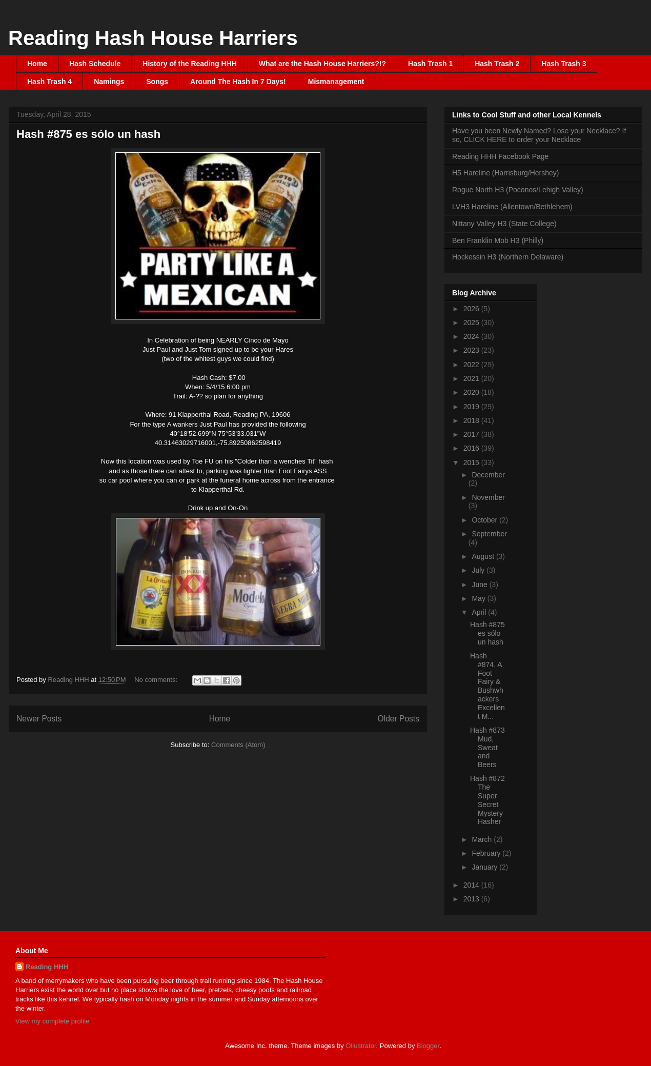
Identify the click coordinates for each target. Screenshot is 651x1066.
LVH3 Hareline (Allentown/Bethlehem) (512, 207)
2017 (472, 434)
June (480, 584)
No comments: (156, 679)
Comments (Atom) (238, 745)
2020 (472, 392)
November (488, 497)
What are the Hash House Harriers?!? (322, 63)
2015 (472, 462)
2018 (472, 420)
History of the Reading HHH (190, 63)
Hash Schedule (94, 63)
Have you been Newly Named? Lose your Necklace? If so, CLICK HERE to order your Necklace (539, 135)
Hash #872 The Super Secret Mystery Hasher (487, 800)
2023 (472, 350)
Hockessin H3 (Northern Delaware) (507, 257)
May (479, 598)
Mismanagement (336, 81)
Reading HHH (47, 967)
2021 (472, 378)
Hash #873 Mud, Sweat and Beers (487, 747)
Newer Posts (39, 718)
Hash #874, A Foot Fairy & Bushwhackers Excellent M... (487, 686)
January (485, 867)
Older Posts (398, 718)
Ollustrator (360, 1046)
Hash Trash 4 (49, 81)
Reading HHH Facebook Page (500, 156)
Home (37, 63)
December (488, 475)
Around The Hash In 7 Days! (238, 81)
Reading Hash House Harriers (153, 38)
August (484, 556)
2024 (472, 336)
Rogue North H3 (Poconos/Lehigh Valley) (517, 190)
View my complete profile (52, 1021)
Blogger (428, 1046)
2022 (472, 364)
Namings (109, 81)
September (489, 534)
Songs (157, 81)
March (483, 839)
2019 (472, 407)
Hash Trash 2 (497, 63)
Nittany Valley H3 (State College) (504, 223)
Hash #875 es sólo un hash (88, 134)
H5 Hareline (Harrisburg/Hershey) (505, 173)
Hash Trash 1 (430, 63)
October (485, 520)
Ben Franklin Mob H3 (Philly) (497, 240)
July (479, 570)
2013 (472, 899)
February (487, 853)
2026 (472, 309)
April (480, 612)
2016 (472, 448)
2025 (472, 322)
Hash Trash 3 (563, 63)
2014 (472, 885)
